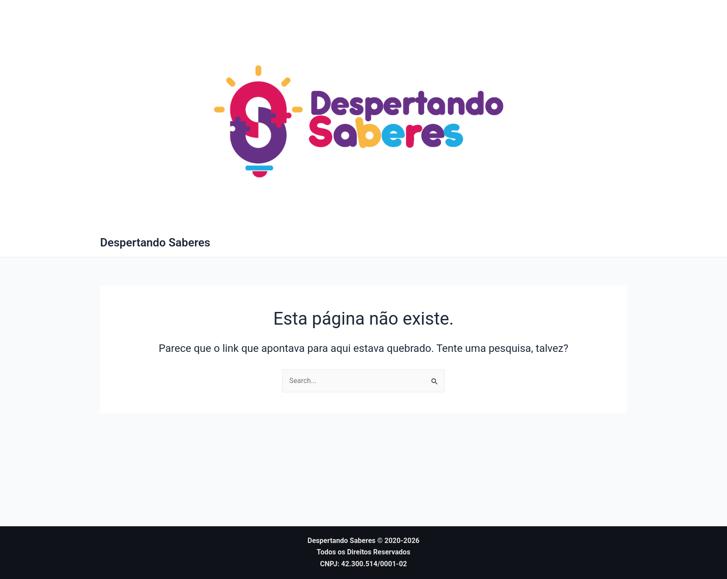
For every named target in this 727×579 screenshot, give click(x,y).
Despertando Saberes (155, 242)
